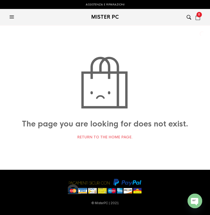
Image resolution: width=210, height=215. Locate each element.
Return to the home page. (105, 137)
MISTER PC (105, 17)
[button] (12, 17)
